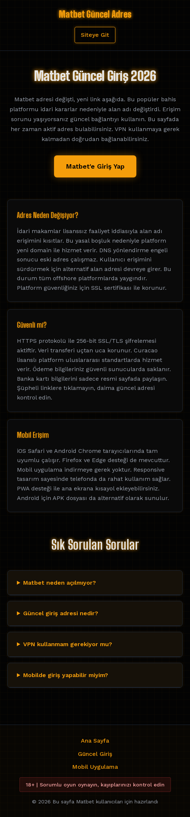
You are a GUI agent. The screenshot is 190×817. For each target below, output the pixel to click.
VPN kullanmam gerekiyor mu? (67, 644)
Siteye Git (95, 34)
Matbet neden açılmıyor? (59, 582)
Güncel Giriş (95, 753)
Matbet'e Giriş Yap (95, 166)
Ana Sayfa (95, 740)
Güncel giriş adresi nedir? (60, 613)
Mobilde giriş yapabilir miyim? (65, 675)
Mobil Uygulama (95, 766)
